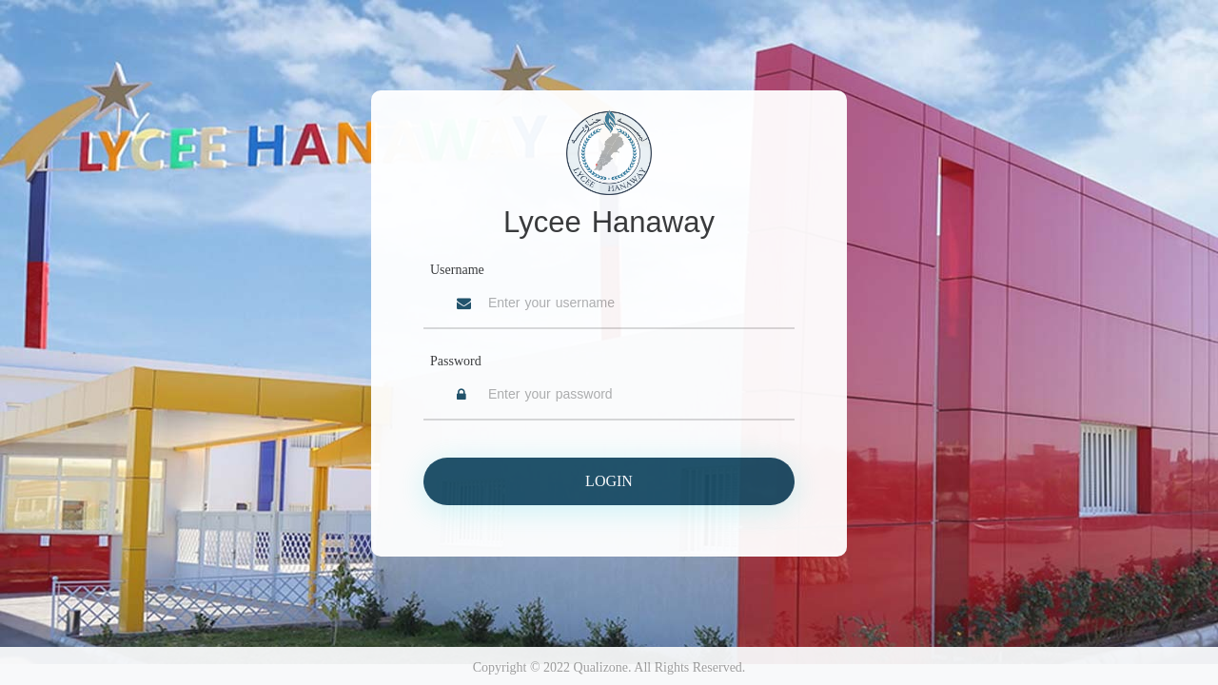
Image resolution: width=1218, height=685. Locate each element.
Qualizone (601, 667)
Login (609, 481)
